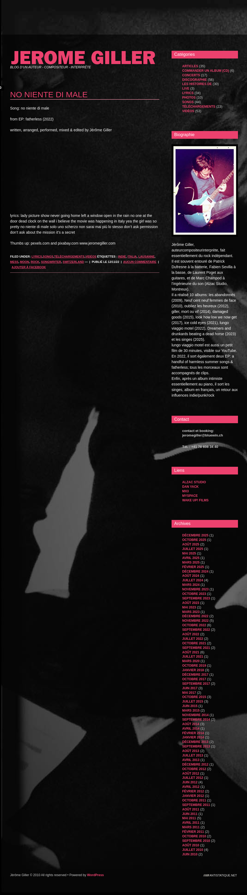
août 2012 (190, 773)
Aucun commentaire (139, 261)
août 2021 (190, 652)
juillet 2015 (192, 701)
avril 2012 (190, 787)
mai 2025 (189, 553)
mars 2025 (190, 562)
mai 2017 (189, 693)
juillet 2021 (192, 656)
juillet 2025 (192, 549)
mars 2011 (190, 827)
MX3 (185, 491)
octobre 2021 (194, 643)
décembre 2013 (195, 742)
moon (24, 261)
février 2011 (193, 832)
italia (132, 256)
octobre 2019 (194, 665)
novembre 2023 (195, 589)
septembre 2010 (196, 841)
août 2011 (190, 809)
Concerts (191, 75)
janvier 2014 (193, 737)
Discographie (194, 80)
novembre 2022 (195, 621)
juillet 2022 (192, 639)
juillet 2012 (192, 778)
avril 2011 (190, 823)
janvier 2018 (193, 670)
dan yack (190, 487)
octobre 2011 (194, 800)
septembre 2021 (196, 648)
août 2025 (190, 544)
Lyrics (37, 256)
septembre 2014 (196, 719)
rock (35, 261)
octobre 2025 (194, 540)
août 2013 (190, 751)
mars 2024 (190, 585)
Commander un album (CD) (205, 71)
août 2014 (190, 724)
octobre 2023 (194, 594)
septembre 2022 (196, 630)
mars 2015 (190, 710)
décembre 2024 (195, 571)
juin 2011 (189, 814)
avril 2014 (190, 728)
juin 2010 (189, 854)
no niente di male (49, 94)
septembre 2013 (196, 746)
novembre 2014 (195, 715)
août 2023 (190, 603)
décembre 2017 (195, 674)
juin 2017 (189, 688)
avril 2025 (190, 558)
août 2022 (190, 634)
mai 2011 (189, 818)
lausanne (146, 256)
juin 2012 (189, 782)
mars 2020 (190, 661)
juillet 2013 (192, 755)
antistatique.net (223, 875)
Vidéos (90, 256)
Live (185, 88)
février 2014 (193, 733)
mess (14, 261)
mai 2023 (189, 607)
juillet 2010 (192, 850)
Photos (188, 97)
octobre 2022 (194, 625)
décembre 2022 (195, 616)
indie (122, 256)
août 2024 (190, 576)
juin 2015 (189, 706)
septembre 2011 (196, 805)
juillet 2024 (192, 580)
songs (48, 256)
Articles (190, 66)
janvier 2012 (193, 796)
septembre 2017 (196, 684)
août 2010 (190, 845)
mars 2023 (190, 612)
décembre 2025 (195, 535)
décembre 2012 (195, 764)
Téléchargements (69, 256)
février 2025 (193, 567)
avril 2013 (190, 760)
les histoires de (197, 84)
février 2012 (193, 791)
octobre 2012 (194, 769)
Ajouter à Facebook (29, 267)
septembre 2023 (196, 598)
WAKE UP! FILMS (195, 500)
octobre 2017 (194, 679)
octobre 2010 (194, 836)
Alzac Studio (194, 482)
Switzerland (73, 261)
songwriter (51, 261)
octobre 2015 (194, 697)
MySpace (190, 496)
